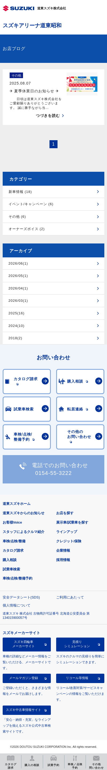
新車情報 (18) (20, 192)
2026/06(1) (18, 263)
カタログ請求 (13, 550)
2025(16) (17, 313)
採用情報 (63, 560)
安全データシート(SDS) (21, 597)
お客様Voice (12, 522)
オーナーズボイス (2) (27, 229)
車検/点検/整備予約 (17, 578)
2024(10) (17, 326)
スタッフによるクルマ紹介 (23, 532)
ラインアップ (66, 532)
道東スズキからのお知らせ (23, 513)
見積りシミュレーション (77, 644)
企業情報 (63, 550)
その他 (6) (17, 217)
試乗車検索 (11, 569)
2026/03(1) (18, 301)
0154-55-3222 (53, 473)
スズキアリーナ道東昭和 (32, 25)
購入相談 (10, 560)
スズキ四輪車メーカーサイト (23, 644)
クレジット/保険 (69, 541)
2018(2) (15, 338)
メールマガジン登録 (23, 678)
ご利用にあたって (70, 597)
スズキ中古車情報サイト (23, 710)
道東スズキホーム (16, 504)
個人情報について (16, 605)
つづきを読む (48, 115)
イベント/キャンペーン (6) (31, 204)
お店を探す (65, 513)
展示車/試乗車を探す (72, 522)
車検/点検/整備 (14, 541)
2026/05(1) (18, 276)
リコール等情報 (77, 678)
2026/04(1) (18, 288)
